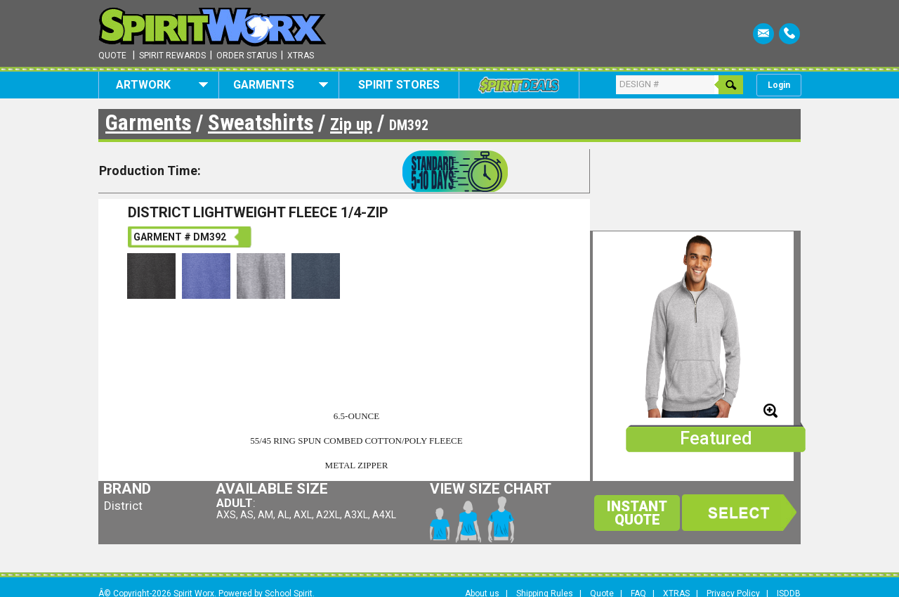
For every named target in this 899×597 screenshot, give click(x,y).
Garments (280, 84)
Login (779, 85)
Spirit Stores (399, 84)
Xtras (300, 55)
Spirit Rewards (172, 55)
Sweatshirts (260, 123)
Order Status (246, 55)
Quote (112, 55)
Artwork (162, 84)
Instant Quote (637, 513)
